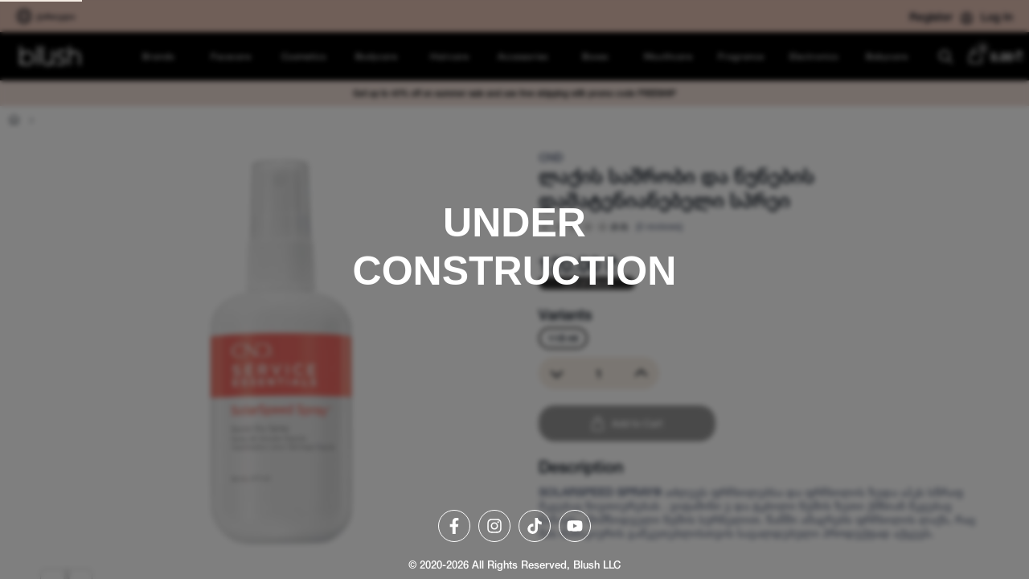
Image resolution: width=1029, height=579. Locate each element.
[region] (514, 289)
